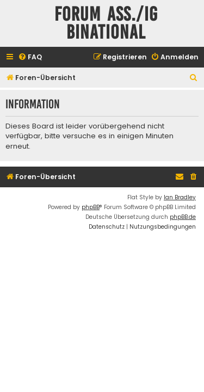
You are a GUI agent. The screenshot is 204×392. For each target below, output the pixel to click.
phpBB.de (183, 217)
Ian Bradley (180, 197)
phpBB (91, 207)
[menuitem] (30, 57)
